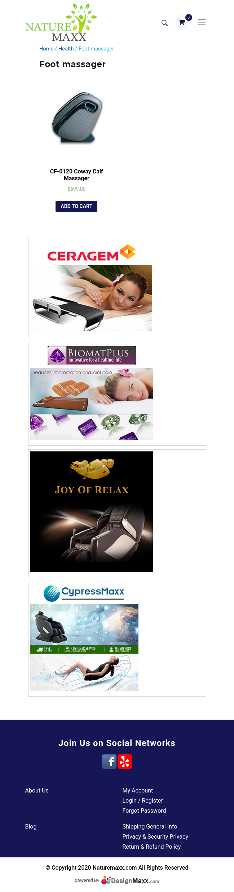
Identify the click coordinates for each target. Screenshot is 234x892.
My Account (138, 790)
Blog (31, 826)
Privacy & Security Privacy (156, 836)
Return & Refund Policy (152, 846)
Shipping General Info (150, 826)
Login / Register (143, 800)
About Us (37, 790)
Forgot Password (144, 810)
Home (46, 48)
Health (66, 48)
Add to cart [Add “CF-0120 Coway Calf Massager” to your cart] (76, 206)
